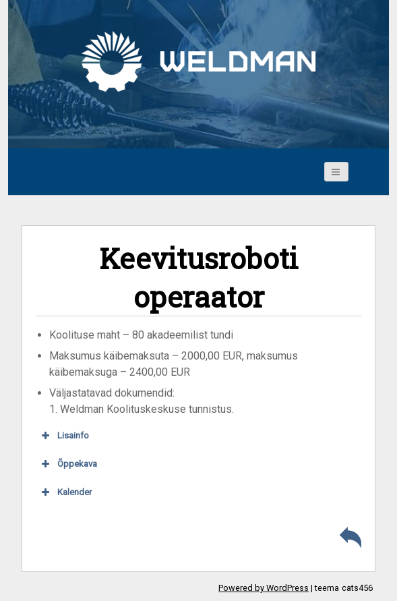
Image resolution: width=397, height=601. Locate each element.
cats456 (357, 588)
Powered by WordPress (263, 588)
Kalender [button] (65, 492)
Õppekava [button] (68, 464)
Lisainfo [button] (64, 435)
